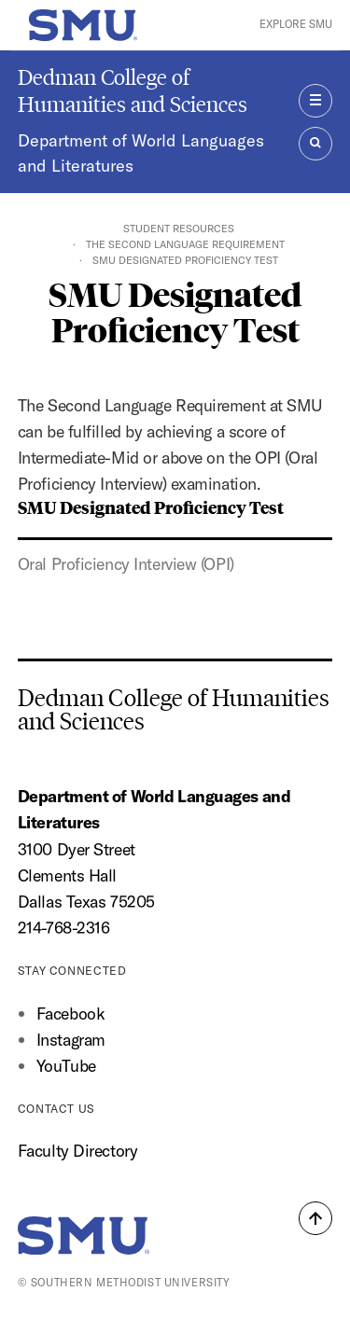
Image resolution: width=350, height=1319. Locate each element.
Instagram (70, 1039)
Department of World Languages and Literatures (141, 153)
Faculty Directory (78, 1150)
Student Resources (178, 228)
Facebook (70, 1013)
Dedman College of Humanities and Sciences (132, 90)
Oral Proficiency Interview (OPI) (126, 564)
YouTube (66, 1065)
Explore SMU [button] (295, 24)
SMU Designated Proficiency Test (151, 506)
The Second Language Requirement (185, 244)
